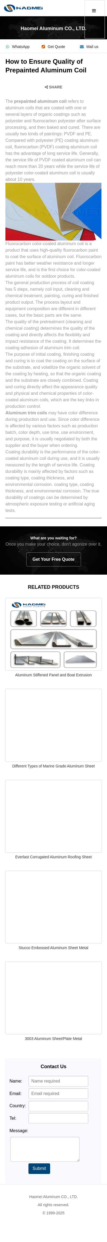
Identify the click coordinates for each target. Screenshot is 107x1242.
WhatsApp (18, 47)
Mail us (89, 47)
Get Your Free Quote (53, 559)
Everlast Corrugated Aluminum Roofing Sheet (53, 857)
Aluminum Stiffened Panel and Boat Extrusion (53, 675)
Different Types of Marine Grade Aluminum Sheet (53, 766)
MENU (94, 19)
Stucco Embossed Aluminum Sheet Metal (53, 948)
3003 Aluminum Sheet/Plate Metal (53, 1038)
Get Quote (53, 47)
